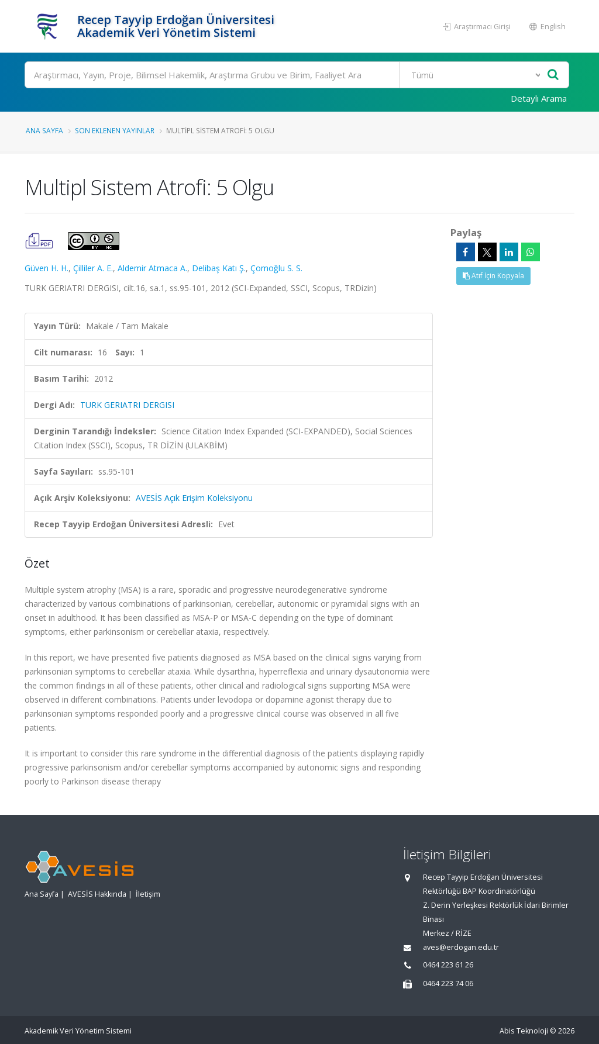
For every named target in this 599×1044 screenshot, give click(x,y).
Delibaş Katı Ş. (219, 268)
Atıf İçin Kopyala (493, 276)
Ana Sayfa (44, 130)
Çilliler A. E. (93, 268)
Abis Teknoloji (524, 1031)
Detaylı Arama (539, 98)
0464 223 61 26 (448, 965)
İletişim (148, 894)
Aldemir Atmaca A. (152, 268)
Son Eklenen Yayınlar (114, 130)
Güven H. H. (46, 268)
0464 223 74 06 (448, 983)
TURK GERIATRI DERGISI (127, 404)
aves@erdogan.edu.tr (461, 947)
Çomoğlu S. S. (276, 268)
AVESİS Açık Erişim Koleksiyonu (194, 497)
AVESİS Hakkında (97, 894)
